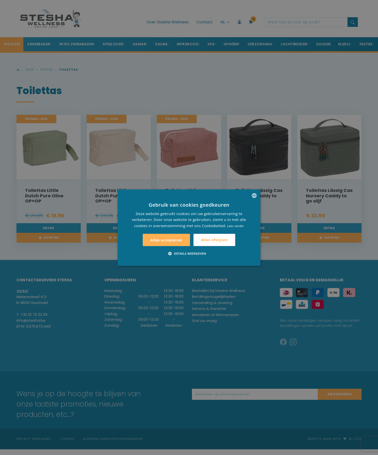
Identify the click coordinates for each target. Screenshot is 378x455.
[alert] (189, 227)
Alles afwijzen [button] (214, 239)
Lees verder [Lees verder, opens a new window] (235, 226)
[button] (189, 253)
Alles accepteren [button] (166, 239)
